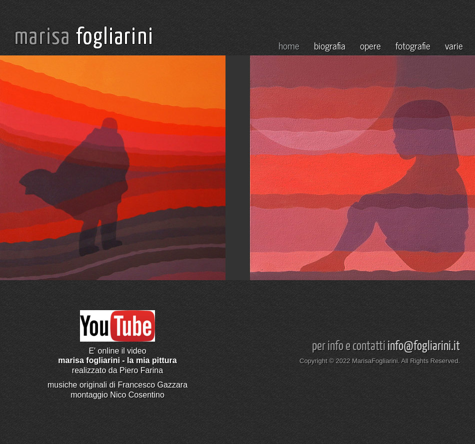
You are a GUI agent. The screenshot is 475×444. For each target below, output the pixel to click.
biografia (330, 45)
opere (370, 45)
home (289, 45)
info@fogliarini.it (424, 345)
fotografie (413, 45)
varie (454, 45)
